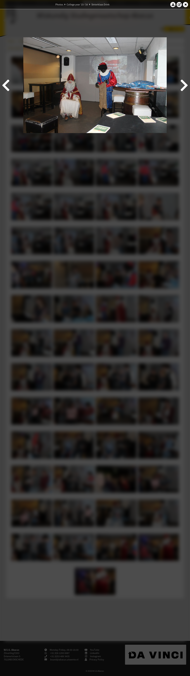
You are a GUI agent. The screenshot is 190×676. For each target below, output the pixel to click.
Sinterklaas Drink (100, 4)
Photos (59, 4)
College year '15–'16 (77, 4)
